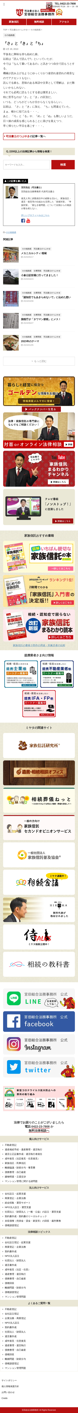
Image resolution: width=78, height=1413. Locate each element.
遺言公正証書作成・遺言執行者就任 (23, 1154)
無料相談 (39, 21)
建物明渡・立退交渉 (15, 1176)
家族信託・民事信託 (15, 1163)
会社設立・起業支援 (15, 1193)
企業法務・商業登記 (15, 1318)
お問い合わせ (8, 1392)
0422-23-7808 (40, 1126)
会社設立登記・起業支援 (18, 1242)
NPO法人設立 (12, 1256)
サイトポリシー (9, 1380)
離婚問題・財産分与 (15, 1287)
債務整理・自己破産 (15, 1172)
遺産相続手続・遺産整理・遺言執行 (23, 1149)
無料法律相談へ (39, 1130)
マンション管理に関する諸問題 (21, 1181)
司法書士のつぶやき (25, 136)
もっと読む (40, 361)
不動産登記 (11, 1145)
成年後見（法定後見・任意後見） (22, 1158)
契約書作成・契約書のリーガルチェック (26, 1216)
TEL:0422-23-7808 (65, 3)
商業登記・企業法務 (15, 1198)
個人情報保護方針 (10, 1386)
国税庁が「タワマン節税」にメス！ (41, 319)
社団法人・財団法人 (15, 1260)
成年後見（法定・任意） (18, 1269)
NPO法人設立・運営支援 (18, 1207)
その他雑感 (11, 232)
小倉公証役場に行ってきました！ (39, 275)
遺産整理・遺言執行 (15, 1274)
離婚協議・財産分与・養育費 (20, 1167)
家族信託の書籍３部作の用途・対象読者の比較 (39, 645)
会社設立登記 (12, 1313)
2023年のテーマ (30, 341)
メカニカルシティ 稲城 (34, 253)
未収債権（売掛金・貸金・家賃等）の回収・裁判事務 (33, 1220)
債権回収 (9, 1283)
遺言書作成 (11, 1265)
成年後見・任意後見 (15, 1340)
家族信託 (14, 21)
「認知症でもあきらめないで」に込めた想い (46, 297)
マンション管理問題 (15, 1296)
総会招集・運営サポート (18, 1202)
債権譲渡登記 (12, 1225)
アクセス (64, 21)
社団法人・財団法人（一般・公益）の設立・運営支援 (33, 1211)
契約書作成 (11, 1251)
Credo (4, 1398)
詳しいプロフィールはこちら (35, 215)
